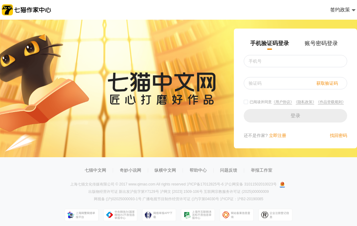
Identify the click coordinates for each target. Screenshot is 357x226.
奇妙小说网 (130, 170)
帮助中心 (198, 170)
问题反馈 (228, 170)
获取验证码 (327, 83)
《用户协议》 (283, 102)
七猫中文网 (95, 170)
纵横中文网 (165, 170)
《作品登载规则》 (331, 102)
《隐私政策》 (305, 102)
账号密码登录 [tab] (321, 43)
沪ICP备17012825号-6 (205, 184)
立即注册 (277, 135)
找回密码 (338, 135)
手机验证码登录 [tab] (269, 43)
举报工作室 (261, 170)
